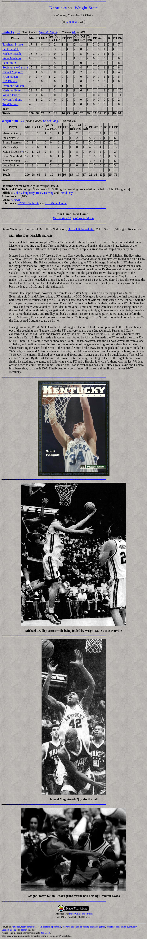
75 (22, 120)
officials (110, 926)
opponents (56, 926)
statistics (15, 926)
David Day (66, 192)
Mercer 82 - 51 (62, 218)
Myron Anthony (12, 99)
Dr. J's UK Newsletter (81, 229)
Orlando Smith (48, 32)
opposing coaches (89, 926)
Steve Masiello (11, 58)
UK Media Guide (56, 203)
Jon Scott (45, 932)
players (66, 926)
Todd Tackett (10, 104)
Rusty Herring (44, 192)
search (24, 929)
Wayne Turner (11, 95)
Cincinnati (72, 21)
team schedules (28, 926)
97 (18, 32)
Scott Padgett (10, 49)
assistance (121, 926)
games (102, 926)
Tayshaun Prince (12, 44)
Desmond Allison (13, 85)
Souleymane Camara (15, 67)
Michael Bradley (12, 53)
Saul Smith (9, 62)
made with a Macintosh (81, 913)
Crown (15, 199)
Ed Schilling (50, 120)
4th (74, 32)
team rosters (44, 926)
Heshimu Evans (12, 90)
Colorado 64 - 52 (83, 218)
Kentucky (58, 7)
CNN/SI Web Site (28, 203)
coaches (75, 926)
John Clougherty (24, 192)
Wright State (86, 7)
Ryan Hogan (10, 76)
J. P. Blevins (9, 81)
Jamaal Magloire (12, 72)
